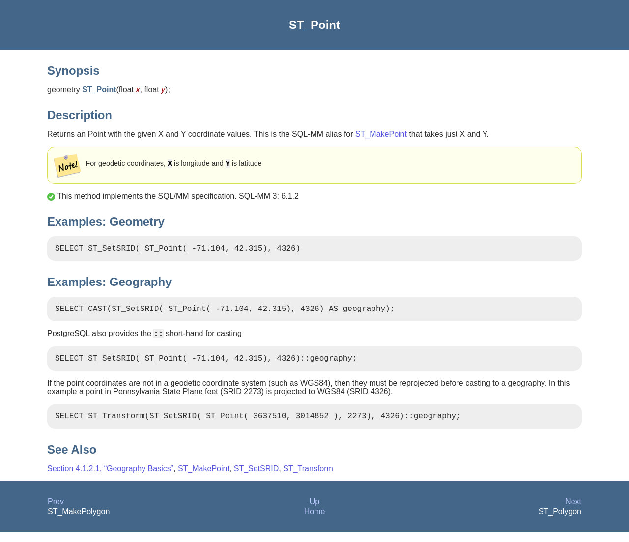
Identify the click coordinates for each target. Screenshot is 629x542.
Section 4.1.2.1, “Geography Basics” (110, 478)
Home (314, 521)
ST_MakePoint (381, 134)
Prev (56, 511)
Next (573, 511)
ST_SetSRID (256, 478)
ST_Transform (308, 478)
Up (314, 511)
